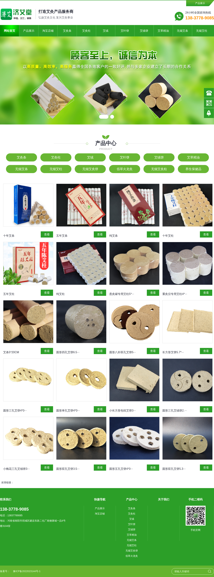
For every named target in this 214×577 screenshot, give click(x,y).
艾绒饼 (144, 30)
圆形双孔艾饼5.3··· (174, 468)
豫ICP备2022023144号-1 (27, 571)
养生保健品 (193, 169)
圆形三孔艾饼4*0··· (15, 410)
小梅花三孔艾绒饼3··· (16, 468)
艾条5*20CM (11, 352)
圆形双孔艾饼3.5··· (68, 468)
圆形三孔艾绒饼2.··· (174, 410)
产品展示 (200, 3)
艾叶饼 (125, 30)
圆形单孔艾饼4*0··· (68, 410)
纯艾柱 (60, 293)
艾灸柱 (86, 30)
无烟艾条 (182, 30)
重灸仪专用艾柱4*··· (174, 293)
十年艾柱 (168, 235)
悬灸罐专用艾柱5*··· (121, 293)
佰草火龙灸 (125, 169)
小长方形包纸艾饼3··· (122, 410)
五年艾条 (62, 235)
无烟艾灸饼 (90, 169)
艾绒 (105, 30)
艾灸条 (67, 30)
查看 (47, 234)
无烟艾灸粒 (159, 169)
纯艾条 (113, 235)
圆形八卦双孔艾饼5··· (122, 352)
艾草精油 (163, 30)
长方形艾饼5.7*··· (173, 352)
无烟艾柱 (201, 30)
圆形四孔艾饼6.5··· (68, 352)
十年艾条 (8, 235)
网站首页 (9, 30)
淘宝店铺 (48, 30)
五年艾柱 (8, 293)
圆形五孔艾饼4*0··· (121, 468)
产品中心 (105, 143)
